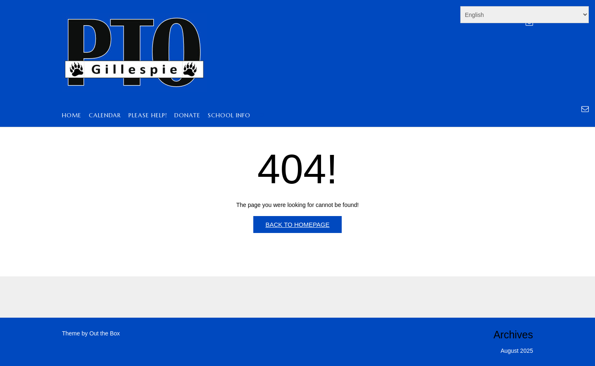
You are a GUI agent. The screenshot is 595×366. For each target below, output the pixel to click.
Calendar (105, 116)
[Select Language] (524, 14)
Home (71, 116)
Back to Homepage (297, 224)
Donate (187, 116)
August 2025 (516, 350)
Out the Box (104, 333)
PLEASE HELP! (148, 116)
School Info (229, 116)
